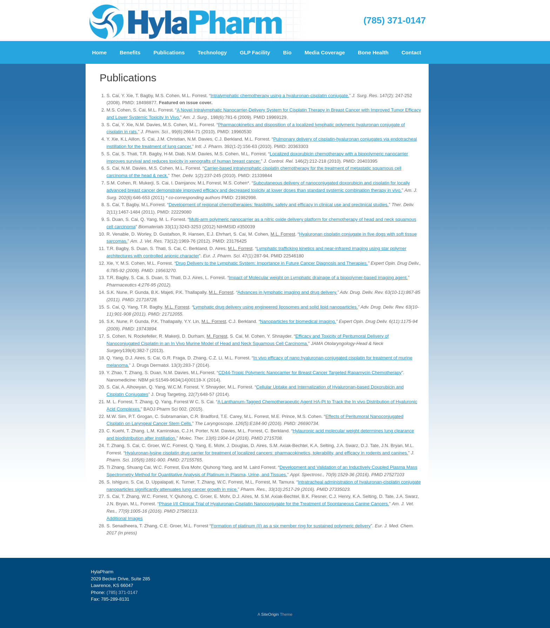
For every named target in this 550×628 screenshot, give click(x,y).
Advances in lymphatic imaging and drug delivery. (287, 292)
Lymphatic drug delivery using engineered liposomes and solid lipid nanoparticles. (275, 307)
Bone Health (373, 52)
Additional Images (125, 518)
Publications (169, 52)
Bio (287, 52)
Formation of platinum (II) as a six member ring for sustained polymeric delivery (291, 525)
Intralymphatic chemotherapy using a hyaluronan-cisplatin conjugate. (279, 95)
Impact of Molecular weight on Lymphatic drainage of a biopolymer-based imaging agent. (318, 277)
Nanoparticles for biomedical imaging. (298, 321)
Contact (411, 52)
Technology (212, 52)
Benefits (130, 52)
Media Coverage (324, 52)
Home (99, 52)
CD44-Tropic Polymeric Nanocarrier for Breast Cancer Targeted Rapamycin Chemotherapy (309, 372)
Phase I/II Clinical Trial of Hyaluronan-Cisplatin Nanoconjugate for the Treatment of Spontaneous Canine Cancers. (274, 503)
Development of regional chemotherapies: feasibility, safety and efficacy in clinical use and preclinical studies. (279, 204)
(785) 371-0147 (394, 20)
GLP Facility (255, 52)
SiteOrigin (270, 614)
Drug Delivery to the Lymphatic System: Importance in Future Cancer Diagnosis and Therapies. (272, 263)
